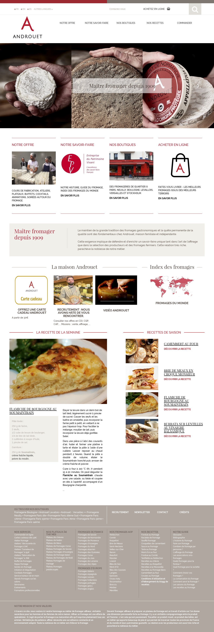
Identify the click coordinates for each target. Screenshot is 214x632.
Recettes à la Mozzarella (152, 567)
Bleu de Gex (115, 564)
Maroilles (114, 590)
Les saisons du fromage (184, 584)
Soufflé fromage (148, 540)
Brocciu (113, 584)
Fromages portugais (87, 583)
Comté (113, 538)
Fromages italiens (86, 571)
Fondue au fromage (150, 535)
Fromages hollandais (87, 580)
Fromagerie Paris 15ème (36, 518)
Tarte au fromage (149, 549)
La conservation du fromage (186, 579)
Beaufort (113, 555)
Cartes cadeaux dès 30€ (25, 538)
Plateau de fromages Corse (58, 546)
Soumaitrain (27, 452)
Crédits (184, 512)
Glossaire (177, 535)
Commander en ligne (23, 535)
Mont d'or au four (149, 552)
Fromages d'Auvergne (88, 543)
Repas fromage (21, 564)
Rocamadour (115, 582)
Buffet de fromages (23, 561)
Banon (112, 552)
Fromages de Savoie (87, 535)
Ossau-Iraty (115, 579)
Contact (162, 512)
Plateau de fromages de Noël (59, 558)
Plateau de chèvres (55, 537)
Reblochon (114, 535)
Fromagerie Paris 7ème (63, 518)
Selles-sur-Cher (117, 549)
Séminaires (19, 584)
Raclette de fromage (150, 538)
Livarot (113, 561)
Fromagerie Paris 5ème (89, 518)
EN (23, 9)
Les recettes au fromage (184, 587)
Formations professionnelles (27, 590)
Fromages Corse (85, 555)
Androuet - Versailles (72, 512)
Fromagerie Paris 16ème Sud (63, 515)
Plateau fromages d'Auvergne (59, 552)
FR (16, 9)
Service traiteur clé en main (26, 576)
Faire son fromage (181, 543)
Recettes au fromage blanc (153, 570)
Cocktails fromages (23, 573)
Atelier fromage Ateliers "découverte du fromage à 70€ (25, 543)
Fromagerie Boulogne (25, 512)
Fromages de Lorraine (88, 561)
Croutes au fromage (150, 576)
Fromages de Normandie (89, 538)
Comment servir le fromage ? (186, 582)
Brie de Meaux (116, 543)
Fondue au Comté (149, 555)
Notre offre (67, 23)
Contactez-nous (117, 9)
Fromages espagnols (87, 574)
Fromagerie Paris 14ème (27, 522)
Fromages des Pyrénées (89, 552)
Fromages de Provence (88, 540)
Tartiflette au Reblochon (152, 558)
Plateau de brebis (54, 540)
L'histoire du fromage (182, 540)
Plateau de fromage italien (58, 555)
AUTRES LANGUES (43, 9)
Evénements (20, 587)
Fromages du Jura (86, 558)
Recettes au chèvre (150, 561)
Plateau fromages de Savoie (59, 549)
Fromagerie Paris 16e (35, 515)
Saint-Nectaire (116, 546)
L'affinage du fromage (183, 552)
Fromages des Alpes (87, 564)
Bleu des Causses (118, 570)
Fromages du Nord (86, 546)
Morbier (113, 587)
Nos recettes (155, 23)
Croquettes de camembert (153, 543)
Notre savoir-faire (96, 23)
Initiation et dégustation (25, 570)
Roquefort (114, 540)
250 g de (16, 452)
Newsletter (142, 512)
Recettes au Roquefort (151, 564)
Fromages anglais (86, 589)
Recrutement (120, 512)
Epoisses (114, 576)
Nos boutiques (126, 23)
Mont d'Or (114, 567)
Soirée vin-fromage (23, 567)
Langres (113, 573)
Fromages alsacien (86, 549)
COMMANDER (184, 23)
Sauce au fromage (149, 546)
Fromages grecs (85, 586)
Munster (113, 558)
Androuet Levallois (49, 512)
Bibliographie (179, 538)
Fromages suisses (86, 577)
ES (29, 9)
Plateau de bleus (53, 543)
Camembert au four (150, 573)
